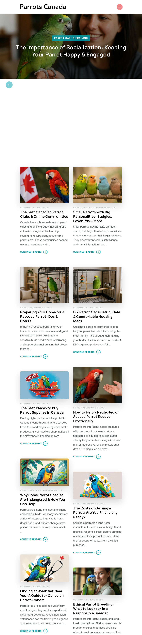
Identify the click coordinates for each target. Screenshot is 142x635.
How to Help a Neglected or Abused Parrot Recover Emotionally (96, 355)
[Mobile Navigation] (120, 7)
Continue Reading (30, 190)
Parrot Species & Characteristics (94, 146)
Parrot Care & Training (71, 38)
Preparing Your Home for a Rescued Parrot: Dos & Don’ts (42, 255)
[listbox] (71, 54)
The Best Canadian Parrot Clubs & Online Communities (44, 152)
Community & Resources (35, 146)
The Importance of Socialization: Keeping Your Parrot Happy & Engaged (71, 50)
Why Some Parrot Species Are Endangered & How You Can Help (42, 438)
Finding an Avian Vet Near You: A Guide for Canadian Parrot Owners (42, 534)
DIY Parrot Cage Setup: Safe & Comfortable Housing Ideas (97, 255)
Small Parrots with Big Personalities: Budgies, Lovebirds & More (93, 155)
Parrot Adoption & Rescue (36, 246)
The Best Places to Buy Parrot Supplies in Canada (42, 348)
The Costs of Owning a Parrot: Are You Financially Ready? (95, 451)
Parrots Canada (43, 6)
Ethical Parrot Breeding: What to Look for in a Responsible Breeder (93, 547)
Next (111, 614)
